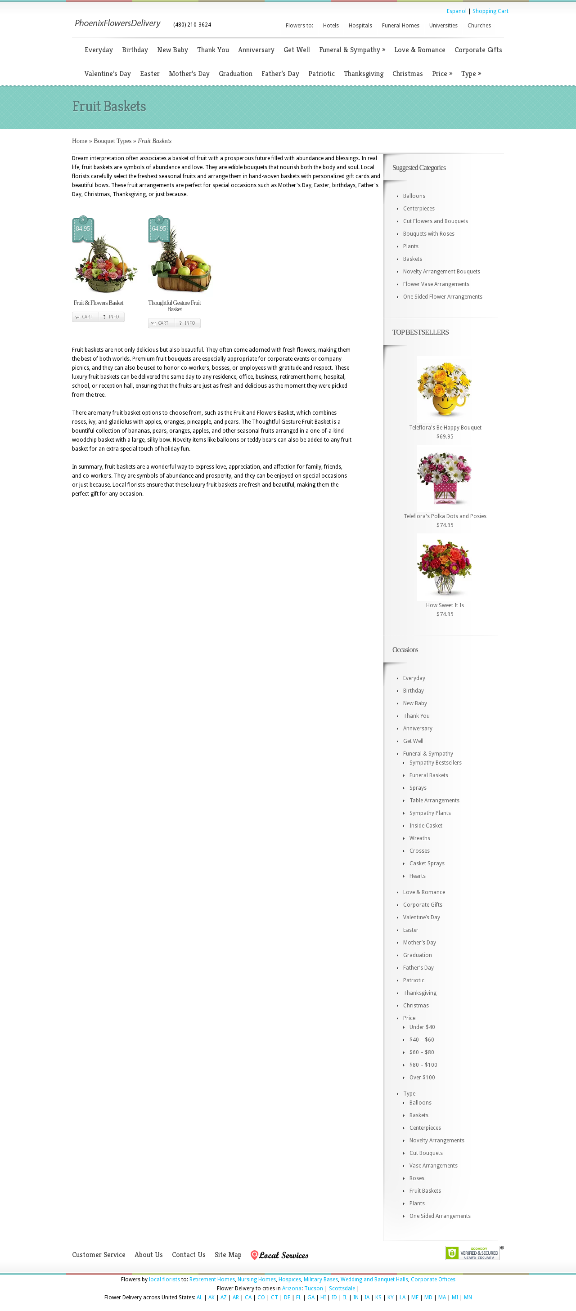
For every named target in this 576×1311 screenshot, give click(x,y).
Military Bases (321, 1279)
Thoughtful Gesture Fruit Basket (174, 306)
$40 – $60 (422, 1040)
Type (471, 73)
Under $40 (422, 1027)
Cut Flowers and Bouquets (435, 221)
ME (414, 1297)
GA (311, 1297)
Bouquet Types (112, 141)
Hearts (418, 876)
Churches (479, 25)
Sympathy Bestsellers (436, 763)
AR (236, 1297)
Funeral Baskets (429, 775)
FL (299, 1297)
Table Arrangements (434, 800)
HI (323, 1297)
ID (334, 1297)
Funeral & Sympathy (352, 49)
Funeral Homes (400, 25)
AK (211, 1297)
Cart (87, 316)
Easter (150, 73)
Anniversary (256, 49)
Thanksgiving (363, 73)
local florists (164, 1279)
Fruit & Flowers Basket (98, 303)
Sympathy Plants (430, 813)
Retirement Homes (212, 1279)
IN (356, 1297)
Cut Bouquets (426, 1153)
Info (114, 316)
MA (442, 1297)
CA (248, 1297)
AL (199, 1297)
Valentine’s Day (108, 73)
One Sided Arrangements (440, 1216)
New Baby (172, 49)
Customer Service (99, 1254)
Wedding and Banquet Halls (374, 1279)
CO (261, 1297)
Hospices (290, 1279)
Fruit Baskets (425, 1191)
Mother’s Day (189, 73)
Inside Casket (426, 826)
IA (366, 1297)
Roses (417, 1178)
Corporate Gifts (478, 49)
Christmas (407, 73)
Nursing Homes (257, 1279)
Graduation (235, 73)
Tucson (313, 1288)
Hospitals (360, 25)
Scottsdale (342, 1288)
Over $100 (422, 1077)
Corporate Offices (433, 1279)
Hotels (331, 25)
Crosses (420, 851)
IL (345, 1297)
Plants (410, 246)
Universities (443, 25)
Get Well (297, 49)
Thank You (213, 49)
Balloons (414, 196)
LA (402, 1297)
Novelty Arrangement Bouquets (441, 271)
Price (442, 73)
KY (390, 1297)
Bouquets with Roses (428, 234)
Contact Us (189, 1254)
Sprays (418, 788)
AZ (223, 1297)
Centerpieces (419, 209)
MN (468, 1297)
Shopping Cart (490, 11)
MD (428, 1297)
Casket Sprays (427, 863)
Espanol (457, 11)
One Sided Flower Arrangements (442, 297)
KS (378, 1297)
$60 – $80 (422, 1052)
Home (79, 141)
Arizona (292, 1288)
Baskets (412, 259)
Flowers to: (299, 25)
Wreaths (420, 838)
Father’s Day (280, 73)
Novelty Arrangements (437, 1140)
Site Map (228, 1254)
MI (455, 1297)
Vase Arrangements (434, 1166)
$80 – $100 (423, 1065)
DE (287, 1297)
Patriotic (321, 73)
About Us (149, 1254)
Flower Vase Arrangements (436, 284)
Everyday (99, 49)
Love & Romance (420, 49)
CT (274, 1297)
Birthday (135, 49)
